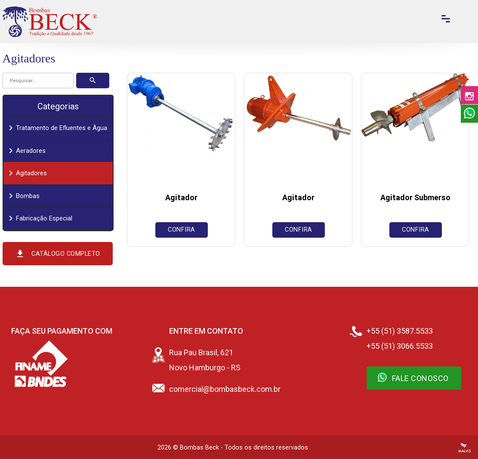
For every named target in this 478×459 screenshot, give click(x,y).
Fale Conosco (413, 377)
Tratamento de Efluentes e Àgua (56, 128)
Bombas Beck (199, 447)
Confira (181, 229)
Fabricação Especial (39, 218)
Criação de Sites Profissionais (464, 448)
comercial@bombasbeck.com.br (225, 389)
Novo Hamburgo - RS (205, 367)
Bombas (23, 196)
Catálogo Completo (57, 253)
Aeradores (26, 151)
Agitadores (26, 173)
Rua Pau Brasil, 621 (201, 352)
